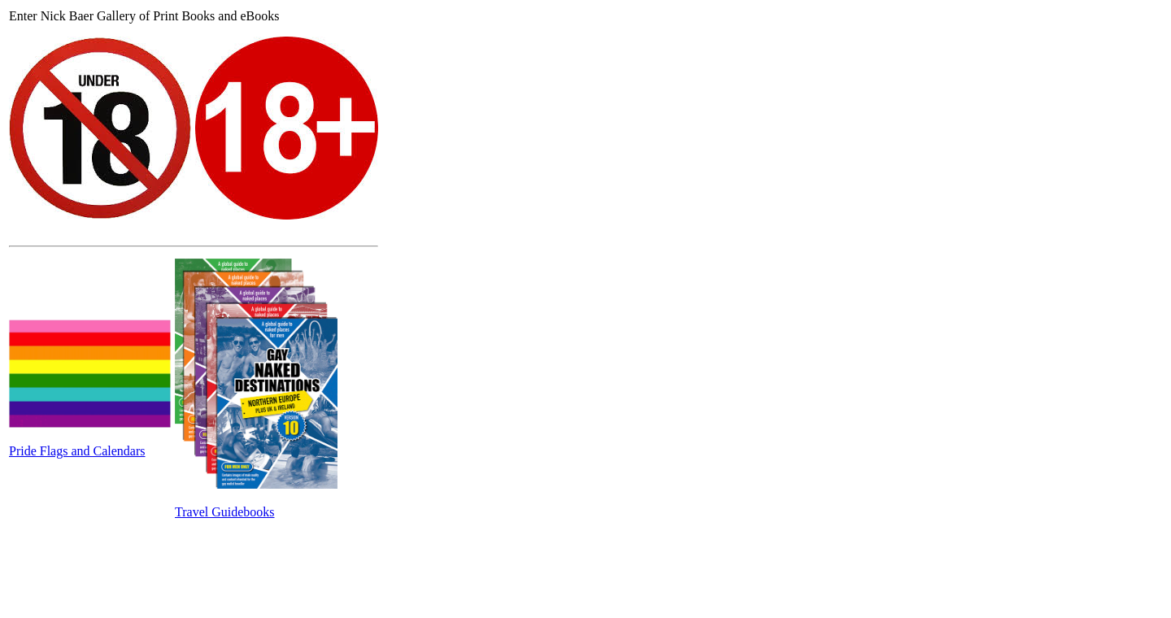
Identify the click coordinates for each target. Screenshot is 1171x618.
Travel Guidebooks (225, 512)
